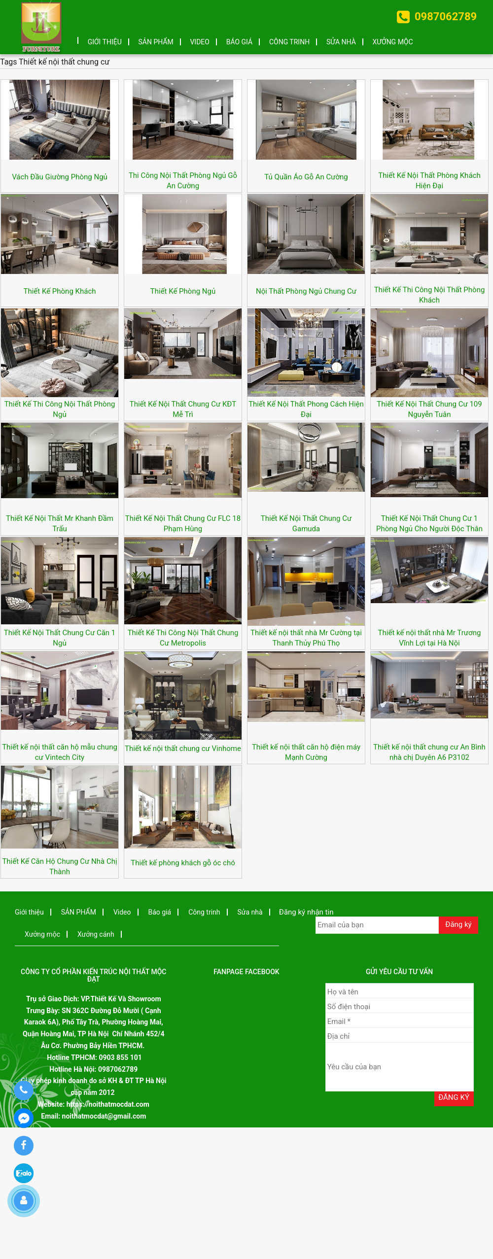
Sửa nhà (341, 42)
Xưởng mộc (393, 42)
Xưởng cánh (95, 934)
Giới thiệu (105, 42)
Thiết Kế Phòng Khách (60, 291)
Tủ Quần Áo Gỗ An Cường (306, 176)
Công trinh (289, 42)
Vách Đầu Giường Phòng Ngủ (59, 176)
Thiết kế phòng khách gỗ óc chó (183, 862)
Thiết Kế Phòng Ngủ (182, 291)
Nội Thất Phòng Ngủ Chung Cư (306, 291)
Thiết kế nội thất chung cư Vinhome (183, 748)
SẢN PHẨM (156, 42)
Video (200, 42)
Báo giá (239, 42)
